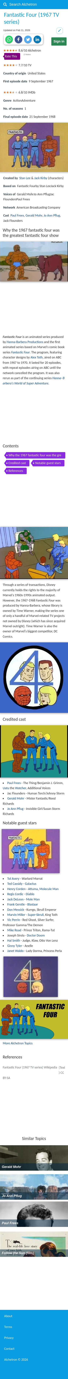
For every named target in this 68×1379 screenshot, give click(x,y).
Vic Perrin (13, 920)
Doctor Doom (36, 935)
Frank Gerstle (16, 904)
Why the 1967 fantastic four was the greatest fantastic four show (35, 455)
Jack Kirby (40, 178)
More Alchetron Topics (17, 1043)
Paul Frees (17, 215)
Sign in (58, 41)
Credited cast (17, 463)
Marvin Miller (16, 915)
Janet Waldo (15, 951)
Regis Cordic (15, 894)
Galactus (30, 884)
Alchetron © (16, 1360)
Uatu (6, 788)
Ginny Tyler (14, 946)
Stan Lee (25, 178)
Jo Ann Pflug (52, 215)
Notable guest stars (48, 463)
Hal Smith (13, 941)
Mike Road (14, 930)
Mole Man (33, 899)
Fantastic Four (20, 352)
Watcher (20, 788)
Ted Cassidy (14, 884)
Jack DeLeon (15, 899)
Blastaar (32, 904)
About (8, 1316)
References (16, 471)
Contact (9, 1349)
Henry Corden (16, 889)
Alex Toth (36, 357)
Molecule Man (49, 889)
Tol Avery (13, 879)
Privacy (9, 1338)
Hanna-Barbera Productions (25, 342)
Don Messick (15, 910)
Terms (8, 1327)
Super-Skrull (36, 915)
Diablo (30, 894)
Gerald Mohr (34, 215)
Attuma (33, 889)
